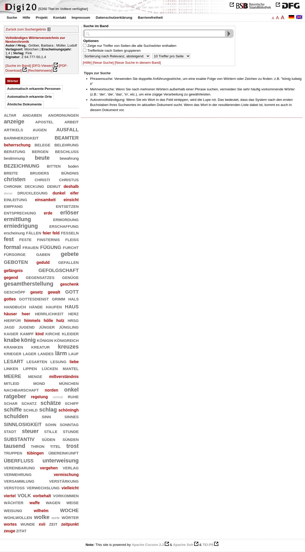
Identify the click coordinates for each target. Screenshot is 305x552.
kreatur (40, 346)
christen (15, 179)
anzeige (14, 121)
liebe (74, 362)
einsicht (71, 200)
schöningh (68, 410)
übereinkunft (63, 452)
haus (72, 306)
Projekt (42, 17)
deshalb (71, 186)
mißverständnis (64, 376)
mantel (71, 368)
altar (10, 115)
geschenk (69, 284)
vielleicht (70, 488)
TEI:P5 (207, 545)
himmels (32, 320)
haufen (54, 306)
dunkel (58, 193)
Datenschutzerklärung (114, 17)
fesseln (70, 232)
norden (51, 390)
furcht (71, 247)
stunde (71, 431)
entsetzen (67, 206)
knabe (12, 340)
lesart (13, 361)
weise (72, 502)
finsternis (48, 239)
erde (48, 213)
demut (54, 186)
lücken (50, 368)
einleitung (15, 199)
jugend (27, 326)
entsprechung (20, 212)
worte (55, 518)
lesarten (37, 361)
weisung (13, 510)
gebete (70, 254)
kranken (13, 346)
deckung (34, 186)
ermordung (66, 219)
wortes (10, 524)
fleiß (72, 239)
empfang (13, 206)
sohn (50, 424)
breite (11, 172)
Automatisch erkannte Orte (29, 97)
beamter (67, 137)
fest (9, 239)
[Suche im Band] (18, 66)
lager (29, 353)
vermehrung (17, 474)
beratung (14, 151)
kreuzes (68, 346)
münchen (69, 383)
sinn (46, 416)
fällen (33, 232)
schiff (72, 403)
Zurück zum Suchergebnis (26, 29)
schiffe (13, 409)
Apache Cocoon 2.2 (148, 545)
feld (56, 233)
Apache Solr (183, 545)
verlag (71, 467)
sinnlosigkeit (23, 424)
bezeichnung (21, 165)
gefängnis (13, 270)
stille (51, 431)
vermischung (66, 474)
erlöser (69, 212)
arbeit (71, 121)
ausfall (67, 129)
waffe (34, 503)
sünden (70, 439)
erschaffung (64, 226)
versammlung (19, 481)
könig (28, 340)
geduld (43, 262)
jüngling (69, 326)
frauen (31, 247)
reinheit (58, 397)
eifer (74, 193)
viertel (10, 496)
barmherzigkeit (21, 137)
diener (8, 193)
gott (72, 291)
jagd (9, 326)
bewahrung (69, 158)
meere (12, 376)
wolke (41, 517)
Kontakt (59, 17)
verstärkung (64, 481)
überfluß (19, 460)
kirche (52, 333)
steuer (30, 431)
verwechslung (43, 487)
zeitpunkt (70, 524)
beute (42, 158)
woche (69, 510)
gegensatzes (40, 277)
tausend (14, 446)
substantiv (19, 438)
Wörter (12, 81)
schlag (48, 409)
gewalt (54, 292)
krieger (12, 353)
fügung (50, 247)
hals (73, 298)
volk (24, 495)
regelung (39, 397)
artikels (13, 129)
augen (40, 129)
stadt (10, 431)
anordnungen (63, 115)
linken (11, 368)
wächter (14, 502)
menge (35, 376)
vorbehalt (42, 496)
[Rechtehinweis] (40, 70)
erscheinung (14, 233)
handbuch (15, 306)
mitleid (11, 383)
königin (45, 340)
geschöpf (14, 291)
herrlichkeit (49, 313)
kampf (27, 333)
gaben (43, 254)
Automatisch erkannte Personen (34, 89)
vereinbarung (19, 467)
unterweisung (60, 460)
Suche (12, 17)
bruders (39, 172)
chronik (13, 186)
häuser (10, 314)
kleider (70, 333)
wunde (27, 524)
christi (42, 179)
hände (36, 306)
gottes (10, 299)
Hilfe (26, 17)
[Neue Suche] (103, 62)
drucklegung (32, 192)
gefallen (68, 262)
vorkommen (66, 495)
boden (73, 166)
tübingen (35, 453)
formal (12, 247)
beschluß (67, 151)
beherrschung (17, 145)
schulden (16, 416)
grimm (58, 298)
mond (39, 383)
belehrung (66, 144)
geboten (16, 261)
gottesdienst (34, 298)
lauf (74, 353)
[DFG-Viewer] (42, 66)
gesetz (36, 292)
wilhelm (41, 510)
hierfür (12, 320)
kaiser (11, 333)
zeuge (9, 531)
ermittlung (17, 219)
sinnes (71, 416)
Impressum (81, 17)
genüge (70, 277)
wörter (70, 517)
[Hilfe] (87, 62)
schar (10, 403)
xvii (42, 524)
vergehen (49, 468)
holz (60, 320)
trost (72, 446)
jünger (47, 326)
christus (69, 179)
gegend (11, 277)
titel (55, 446)
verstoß (14, 487)
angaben (32, 115)
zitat (21, 530)
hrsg (73, 320)
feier (47, 233)
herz (73, 313)
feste (25, 239)
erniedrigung (21, 226)
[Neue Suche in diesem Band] (138, 62)
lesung (58, 361)
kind (40, 334)
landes (46, 353)
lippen (30, 368)
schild (30, 409)
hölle (48, 320)
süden (48, 439)
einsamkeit (45, 200)
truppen (13, 452)
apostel (44, 121)
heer (26, 314)
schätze (50, 403)
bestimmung (14, 158)
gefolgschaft (58, 270)
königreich (66, 340)
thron (37, 446)
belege (42, 144)
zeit (53, 524)
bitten (54, 166)
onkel (71, 389)
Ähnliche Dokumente (24, 104)
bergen (40, 151)
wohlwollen (18, 517)
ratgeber (15, 396)
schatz (29, 403)
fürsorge (15, 254)
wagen (53, 502)
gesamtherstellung (28, 283)
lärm (61, 353)
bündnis (70, 172)
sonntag (69, 424)
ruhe (73, 396)
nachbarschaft (21, 389)
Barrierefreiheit (150, 17)
